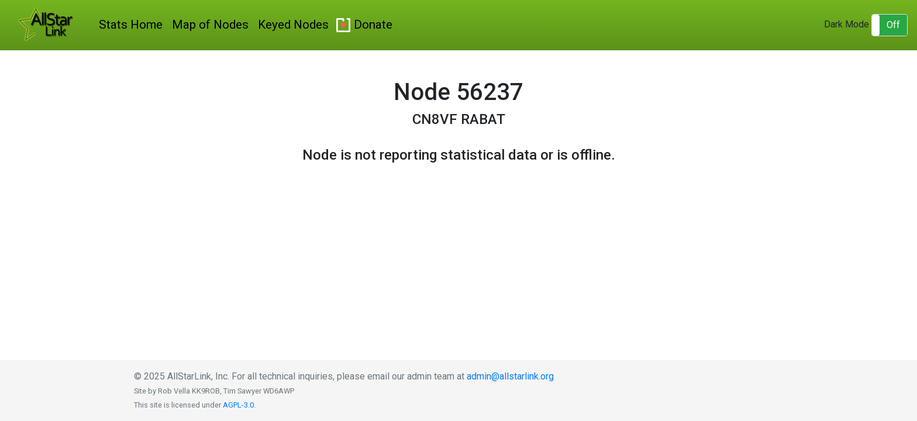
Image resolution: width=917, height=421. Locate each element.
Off (893, 24)
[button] (889, 25)
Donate (373, 25)
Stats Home (131, 25)
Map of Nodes (210, 25)
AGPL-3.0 (238, 405)
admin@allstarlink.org (510, 376)
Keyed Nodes (293, 25)
